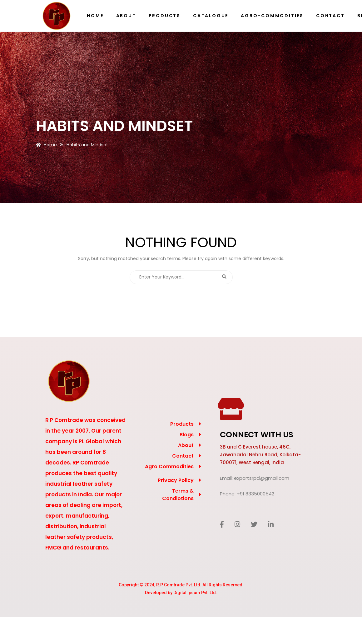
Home (50, 145)
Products (182, 424)
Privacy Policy (176, 480)
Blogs (187, 434)
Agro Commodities (169, 466)
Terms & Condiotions (178, 494)
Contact (183, 455)
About (186, 445)
